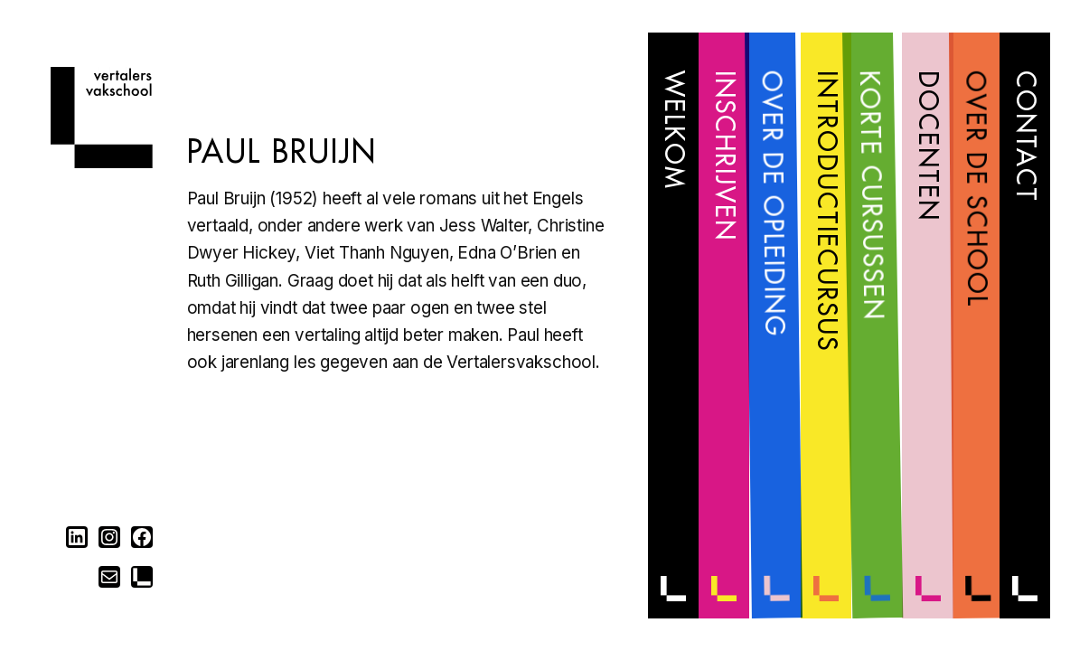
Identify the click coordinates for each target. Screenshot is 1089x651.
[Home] (102, 162)
